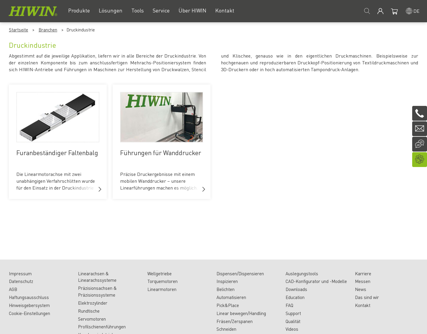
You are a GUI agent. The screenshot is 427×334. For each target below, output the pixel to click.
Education (295, 297)
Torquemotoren (162, 281)
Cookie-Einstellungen (29, 313)
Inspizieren (227, 281)
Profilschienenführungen (102, 327)
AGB (13, 289)
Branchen (48, 30)
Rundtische (89, 311)
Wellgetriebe (159, 273)
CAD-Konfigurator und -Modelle (316, 281)
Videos (292, 329)
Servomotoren (92, 319)
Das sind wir (367, 297)
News (360, 289)
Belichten (225, 289)
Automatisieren (231, 297)
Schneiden (226, 329)
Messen (362, 281)
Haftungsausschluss (29, 297)
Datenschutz (21, 281)
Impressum (20, 273)
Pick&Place (227, 305)
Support (293, 313)
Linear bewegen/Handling (241, 313)
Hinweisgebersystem (29, 305)
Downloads (296, 289)
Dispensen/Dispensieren (240, 273)
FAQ (289, 305)
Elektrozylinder (92, 303)
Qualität (293, 321)
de (416, 11)
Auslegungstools (302, 273)
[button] (100, 189)
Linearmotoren (161, 289)
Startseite (18, 30)
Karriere (363, 273)
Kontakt (362, 305)
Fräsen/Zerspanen (234, 321)
